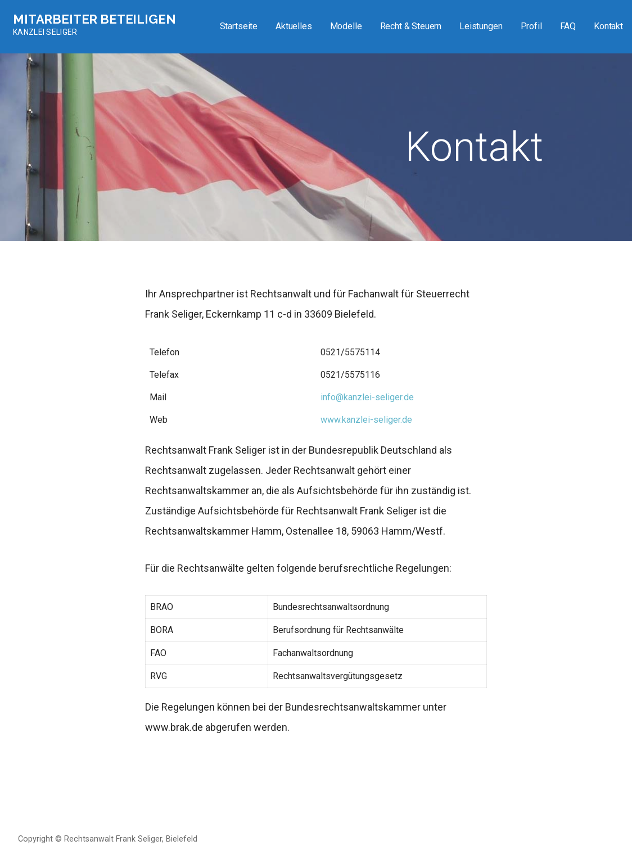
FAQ (568, 26)
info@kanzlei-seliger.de (367, 397)
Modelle (346, 26)
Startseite (239, 26)
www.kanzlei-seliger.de (366, 419)
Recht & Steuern (411, 26)
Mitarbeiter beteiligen (94, 19)
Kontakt (608, 26)
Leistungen (480, 26)
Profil (531, 26)
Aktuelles (294, 26)
